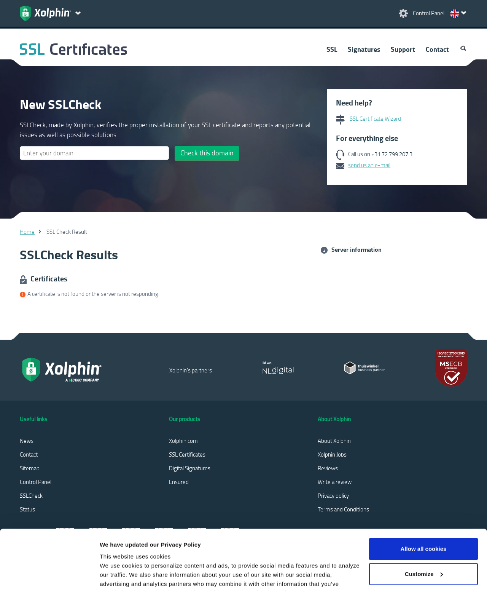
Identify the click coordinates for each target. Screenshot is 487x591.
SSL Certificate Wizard (368, 118)
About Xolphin (334, 440)
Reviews (328, 468)
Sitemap (30, 468)
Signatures (364, 49)
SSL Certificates (187, 454)
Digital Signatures (189, 468)
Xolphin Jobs (332, 454)
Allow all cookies (424, 492)
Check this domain (207, 153)
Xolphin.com (183, 440)
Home (27, 231)
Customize (424, 517)
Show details (117, 576)
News (26, 440)
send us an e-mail (369, 165)
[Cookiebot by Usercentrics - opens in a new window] (49, 576)
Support (403, 49)
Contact (437, 49)
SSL (331, 49)
